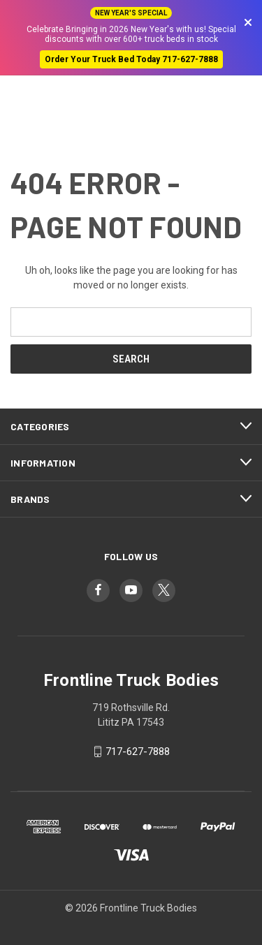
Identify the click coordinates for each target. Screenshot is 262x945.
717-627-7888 (137, 751)
